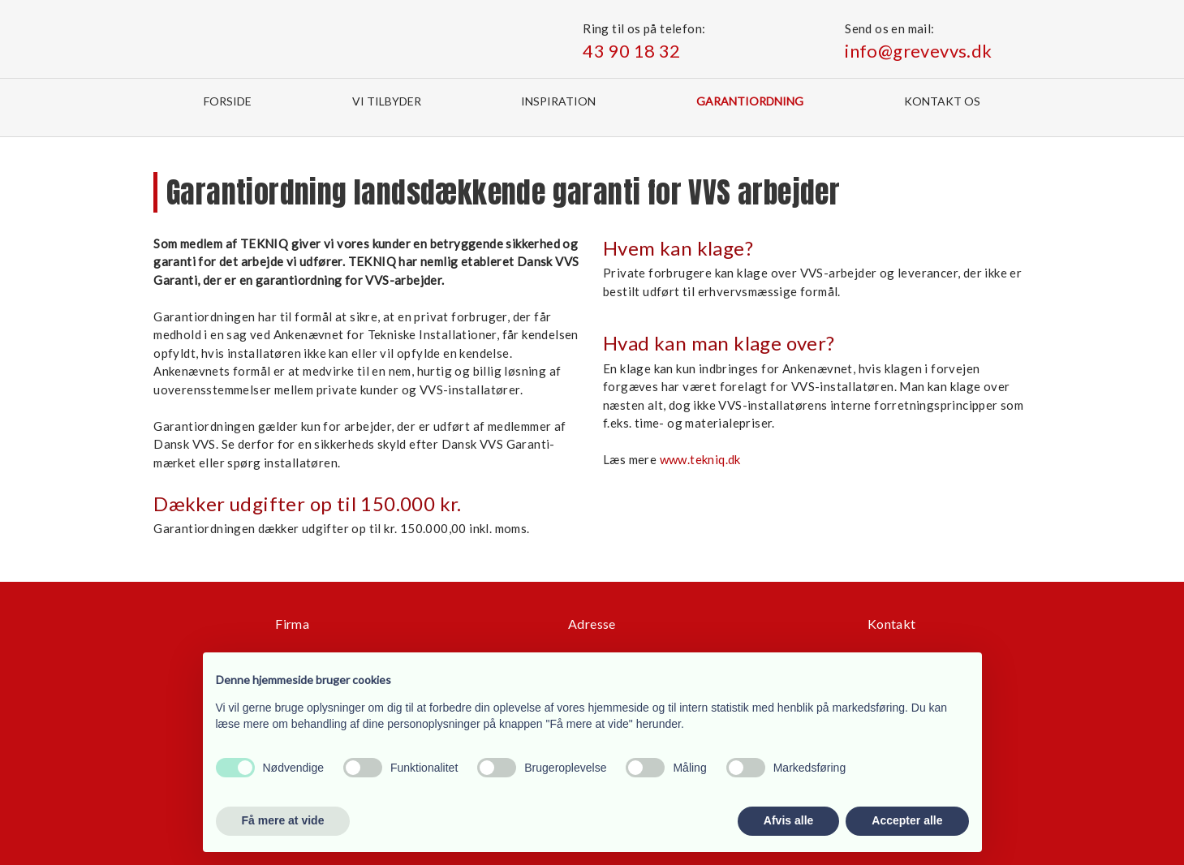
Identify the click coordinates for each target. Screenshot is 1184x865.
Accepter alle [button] (907, 820)
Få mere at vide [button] (283, 820)
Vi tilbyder (386, 101)
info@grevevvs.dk (918, 51)
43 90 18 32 (631, 51)
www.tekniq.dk (700, 459)
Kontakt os (942, 101)
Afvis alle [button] (788, 820)
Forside (228, 101)
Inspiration (558, 101)
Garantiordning (749, 101)
